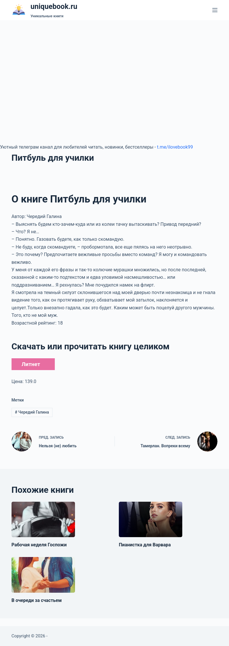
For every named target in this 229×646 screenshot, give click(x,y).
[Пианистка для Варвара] (150, 519)
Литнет (31, 364)
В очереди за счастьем (37, 600)
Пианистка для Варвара (145, 545)
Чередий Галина (32, 412)
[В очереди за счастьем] (43, 575)
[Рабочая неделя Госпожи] (43, 519)
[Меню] (214, 10)
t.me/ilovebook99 (175, 147)
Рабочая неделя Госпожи (39, 545)
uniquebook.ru (54, 6)
